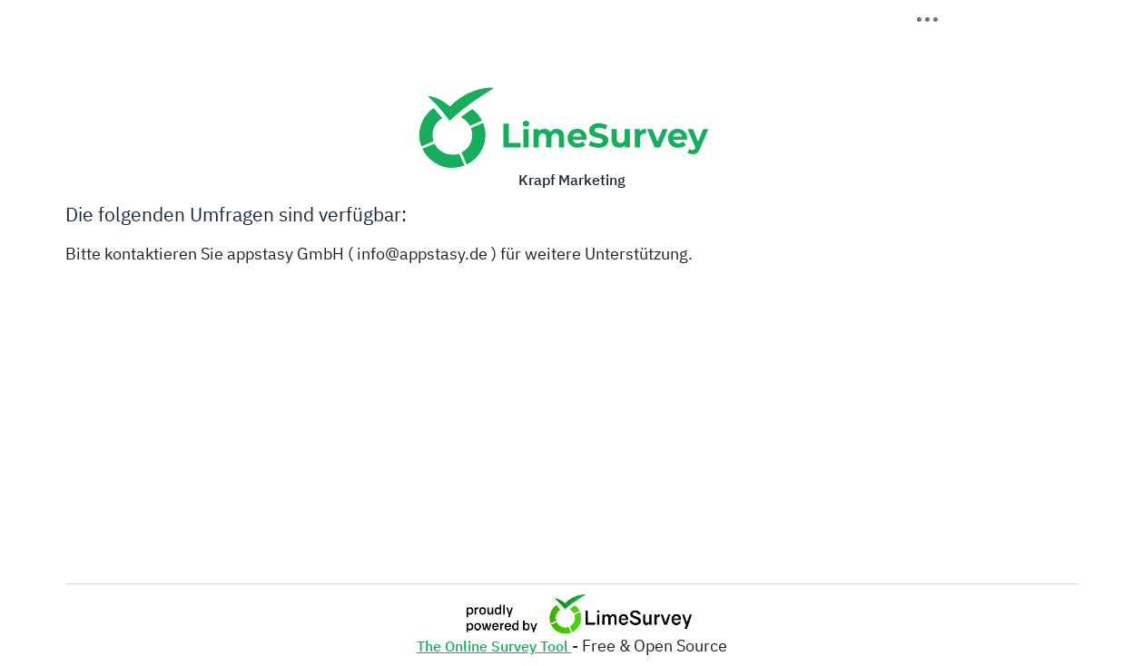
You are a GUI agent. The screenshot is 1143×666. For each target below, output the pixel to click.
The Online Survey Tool (494, 646)
